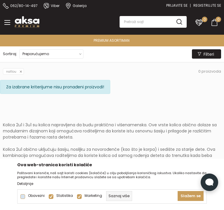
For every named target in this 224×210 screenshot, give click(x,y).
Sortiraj (9, 54)
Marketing (93, 195)
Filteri (206, 54)
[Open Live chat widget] (209, 182)
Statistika (64, 195)
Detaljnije (25, 184)
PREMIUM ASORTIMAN (112, 40)
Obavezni (36, 195)
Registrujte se (207, 5)
